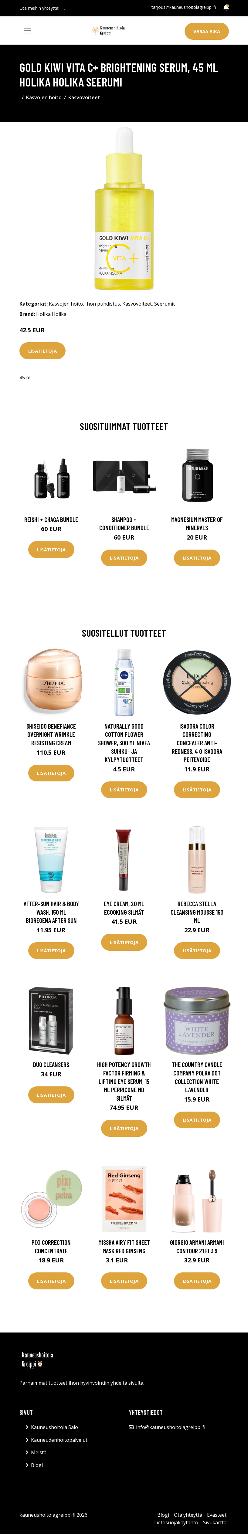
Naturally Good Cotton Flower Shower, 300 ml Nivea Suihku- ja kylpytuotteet (124, 742)
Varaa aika (206, 31)
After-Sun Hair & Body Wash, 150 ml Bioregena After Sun (51, 912)
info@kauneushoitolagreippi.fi (170, 1427)
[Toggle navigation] (27, 30)
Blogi (37, 1465)
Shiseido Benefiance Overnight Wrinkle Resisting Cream (51, 734)
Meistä (38, 1452)
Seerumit (164, 303)
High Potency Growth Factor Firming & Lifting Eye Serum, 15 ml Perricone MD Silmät (124, 1081)
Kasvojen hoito (44, 97)
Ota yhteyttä (188, 1515)
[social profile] (65, 8)
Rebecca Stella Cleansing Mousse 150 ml (197, 912)
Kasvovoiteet (84, 97)
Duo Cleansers (51, 1064)
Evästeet (216, 1515)
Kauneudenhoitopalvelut (59, 1440)
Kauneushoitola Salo (54, 1427)
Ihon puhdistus (102, 303)
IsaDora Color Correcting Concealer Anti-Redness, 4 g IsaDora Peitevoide (197, 742)
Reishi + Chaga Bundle (51, 519)
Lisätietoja (42, 351)
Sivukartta (214, 1522)
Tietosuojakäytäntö (175, 1522)
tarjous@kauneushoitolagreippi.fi (183, 7)
